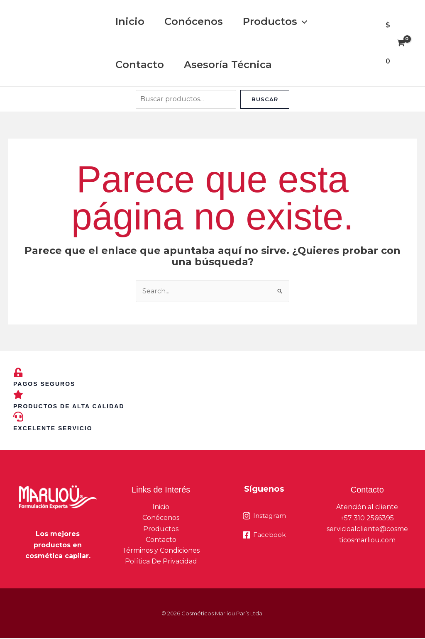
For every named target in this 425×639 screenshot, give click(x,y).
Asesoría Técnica (228, 65)
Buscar (265, 99)
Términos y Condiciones (161, 551)
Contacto (139, 65)
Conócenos (193, 21)
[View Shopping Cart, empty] (395, 43)
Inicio (129, 21)
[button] (302, 21)
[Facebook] (264, 535)
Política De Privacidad (161, 562)
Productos (275, 21)
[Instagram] (264, 516)
